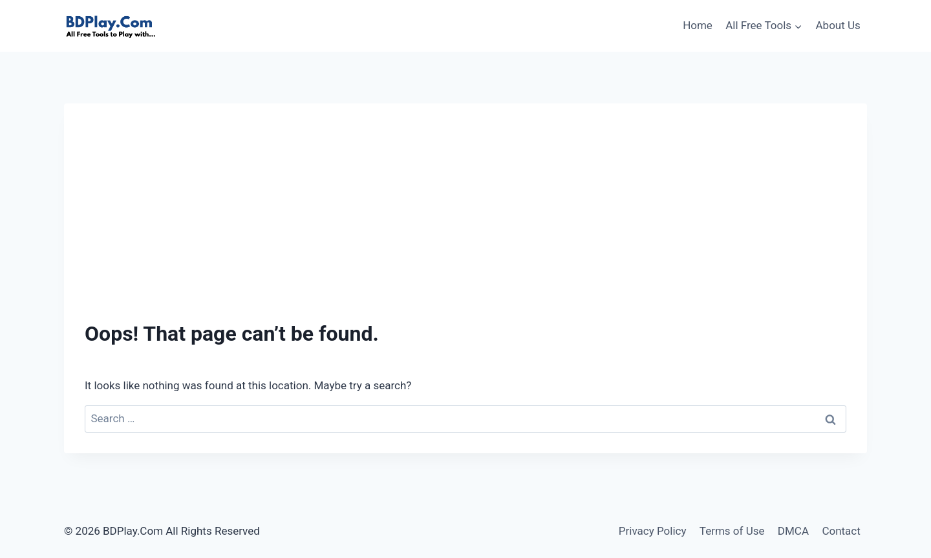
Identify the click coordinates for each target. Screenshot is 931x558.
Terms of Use (732, 530)
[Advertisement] (465, 221)
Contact (841, 530)
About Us (838, 25)
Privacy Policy (653, 530)
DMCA (793, 530)
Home (697, 25)
